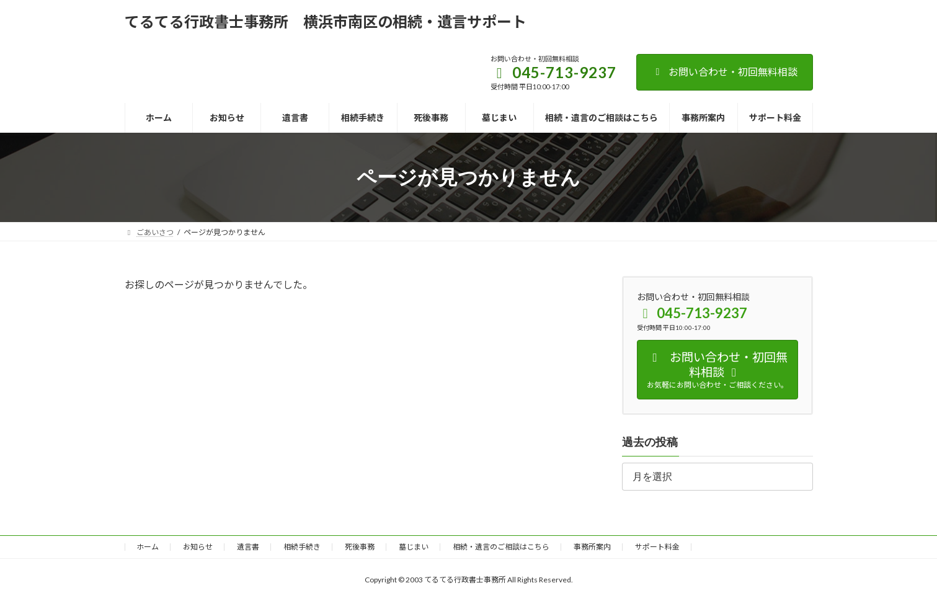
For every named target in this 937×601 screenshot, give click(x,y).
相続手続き (302, 546)
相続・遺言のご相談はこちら (501, 546)
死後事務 (360, 546)
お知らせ (198, 546)
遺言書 (248, 546)
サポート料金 (657, 546)
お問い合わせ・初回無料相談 (724, 72)
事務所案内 (592, 546)
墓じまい (414, 546)
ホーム (147, 546)
